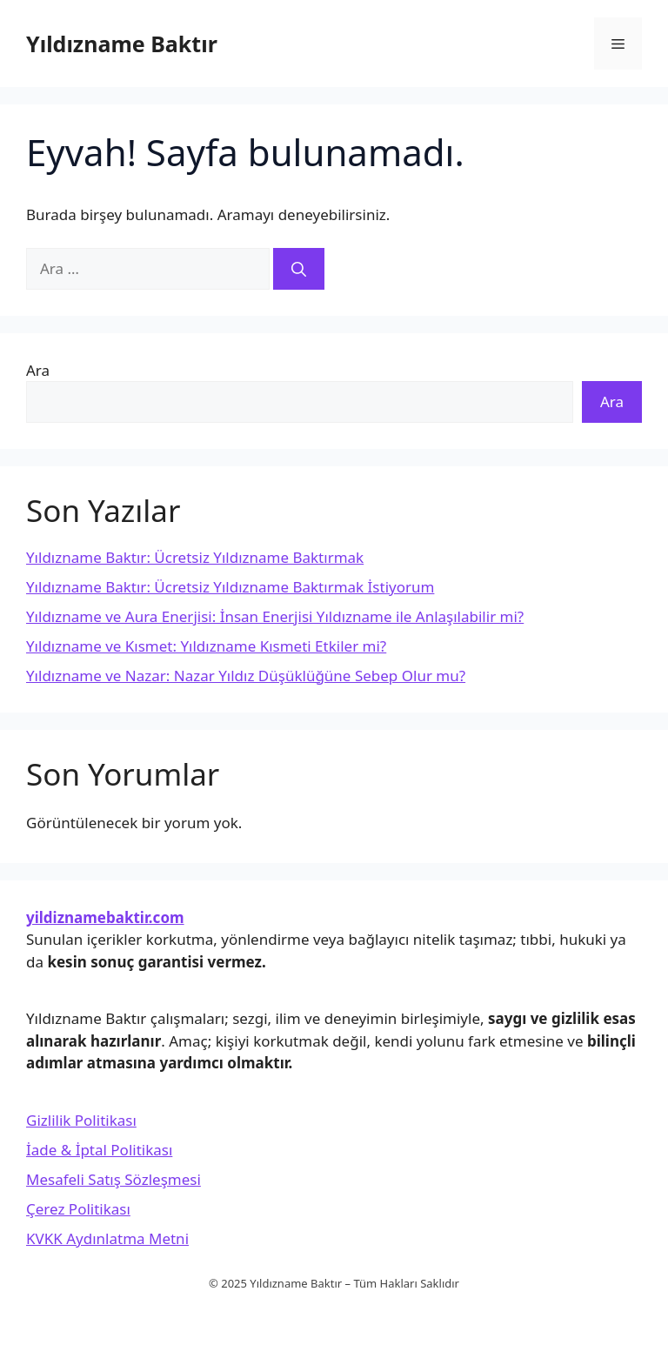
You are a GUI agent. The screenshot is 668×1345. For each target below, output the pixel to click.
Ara (38, 370)
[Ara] (298, 269)
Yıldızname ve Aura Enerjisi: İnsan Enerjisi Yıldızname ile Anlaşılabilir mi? (275, 616)
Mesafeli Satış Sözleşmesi (113, 1179)
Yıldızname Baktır (121, 43)
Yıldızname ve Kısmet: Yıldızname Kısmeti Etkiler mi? (206, 646)
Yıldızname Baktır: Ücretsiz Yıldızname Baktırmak (195, 557)
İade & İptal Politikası (99, 1150)
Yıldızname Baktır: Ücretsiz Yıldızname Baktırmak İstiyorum (230, 587)
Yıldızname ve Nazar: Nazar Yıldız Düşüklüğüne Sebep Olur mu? (245, 676)
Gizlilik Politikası (81, 1120)
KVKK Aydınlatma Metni (107, 1238)
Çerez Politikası (78, 1209)
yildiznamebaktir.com (105, 917)
